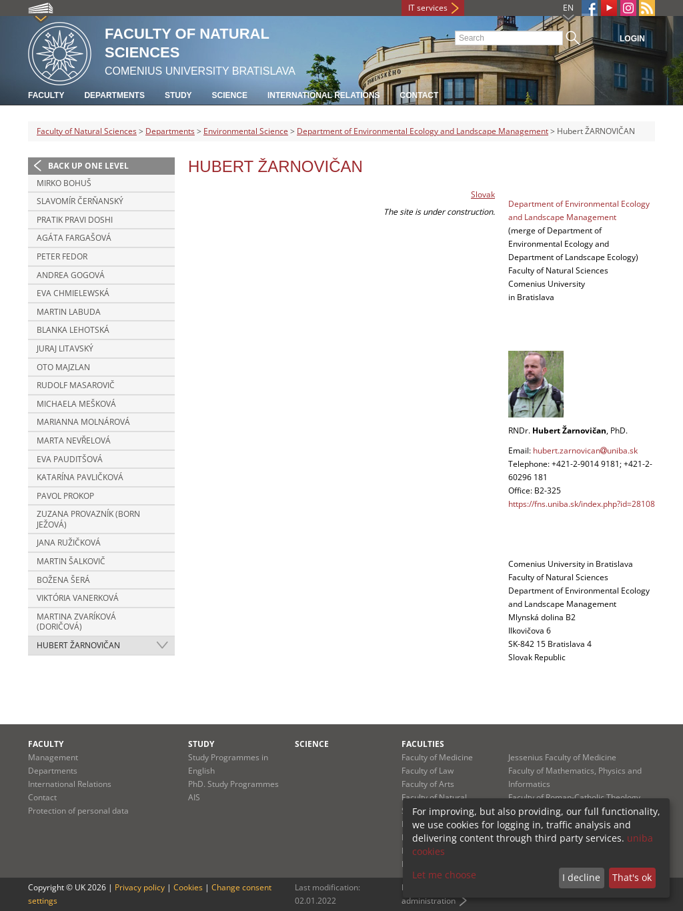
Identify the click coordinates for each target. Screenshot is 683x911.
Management (53, 757)
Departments (114, 95)
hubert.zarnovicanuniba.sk (585, 450)
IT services (428, 7)
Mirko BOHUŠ (64, 183)
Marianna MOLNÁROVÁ (83, 421)
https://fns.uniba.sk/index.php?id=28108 (581, 504)
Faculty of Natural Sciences (87, 131)
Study (178, 95)
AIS (194, 797)
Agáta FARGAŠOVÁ (74, 237)
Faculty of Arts (428, 784)
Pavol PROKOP (65, 496)
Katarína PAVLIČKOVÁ (80, 477)
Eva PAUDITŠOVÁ (70, 459)
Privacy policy (140, 887)
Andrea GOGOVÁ (71, 275)
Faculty (46, 95)
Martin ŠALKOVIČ (71, 561)
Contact (419, 95)
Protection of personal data (78, 810)
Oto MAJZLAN (63, 367)
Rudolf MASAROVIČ (76, 385)
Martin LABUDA (69, 311)
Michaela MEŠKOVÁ (76, 403)
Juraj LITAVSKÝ (65, 348)
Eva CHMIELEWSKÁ (73, 293)
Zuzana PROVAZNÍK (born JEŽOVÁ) (88, 519)
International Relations (323, 95)
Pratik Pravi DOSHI (75, 219)
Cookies (188, 887)
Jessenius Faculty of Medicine (562, 757)
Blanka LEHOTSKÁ (73, 329)
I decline (581, 877)
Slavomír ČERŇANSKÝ (80, 201)
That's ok (632, 877)
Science (229, 95)
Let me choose (444, 874)
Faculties (423, 744)
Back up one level (88, 165)
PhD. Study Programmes (233, 784)
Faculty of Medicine (437, 757)
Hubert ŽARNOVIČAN (78, 645)
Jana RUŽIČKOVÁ (69, 542)
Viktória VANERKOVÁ (78, 598)
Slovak (483, 194)
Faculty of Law (428, 770)
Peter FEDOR (62, 256)
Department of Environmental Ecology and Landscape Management (422, 131)
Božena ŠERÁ (63, 580)
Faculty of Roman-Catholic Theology (574, 797)
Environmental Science (245, 131)
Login (632, 38)
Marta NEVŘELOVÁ (74, 440)
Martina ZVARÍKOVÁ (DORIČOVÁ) (76, 622)
